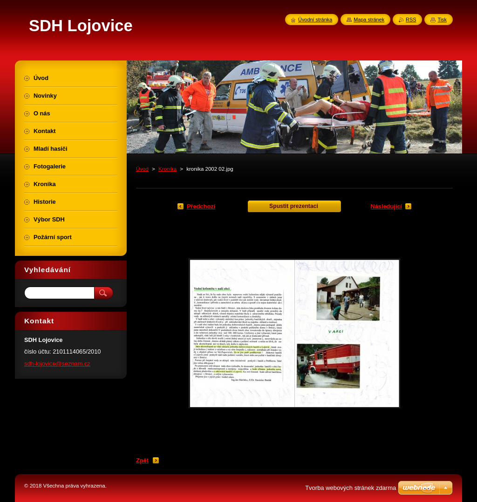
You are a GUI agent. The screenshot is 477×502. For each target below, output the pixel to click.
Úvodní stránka (315, 19)
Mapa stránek (369, 19)
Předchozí (201, 206)
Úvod (142, 169)
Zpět (142, 460)
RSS (411, 19)
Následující (386, 206)
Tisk (442, 19)
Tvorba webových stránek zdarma (350, 487)
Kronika (167, 169)
